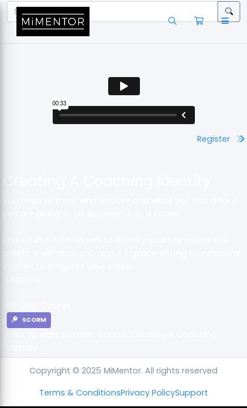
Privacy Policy (148, 392)
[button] (227, 21)
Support (191, 392)
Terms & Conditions (80, 392)
